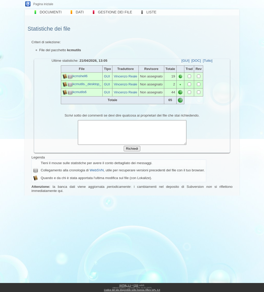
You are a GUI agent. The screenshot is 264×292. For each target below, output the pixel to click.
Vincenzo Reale (125, 76)
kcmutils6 (80, 92)
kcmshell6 (80, 76)
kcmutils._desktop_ (87, 84)
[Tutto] (207, 61)
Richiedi (132, 153)
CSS (136, 285)
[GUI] (185, 61)
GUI (107, 76)
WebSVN (97, 175)
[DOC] (196, 61)
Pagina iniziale (43, 4)
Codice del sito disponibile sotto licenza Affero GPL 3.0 (132, 290)
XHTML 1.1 (125, 285)
